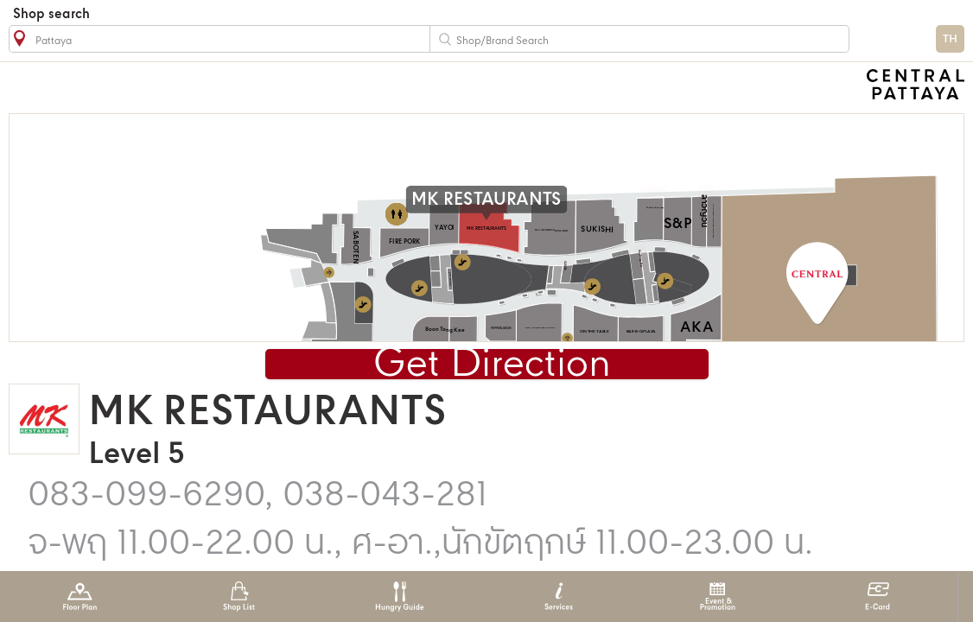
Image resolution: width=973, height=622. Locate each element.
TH (950, 39)
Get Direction (492, 365)
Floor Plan (80, 596)
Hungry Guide (399, 596)
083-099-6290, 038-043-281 (257, 496)
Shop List (239, 596)
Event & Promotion (717, 596)
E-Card (877, 596)
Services (558, 596)
